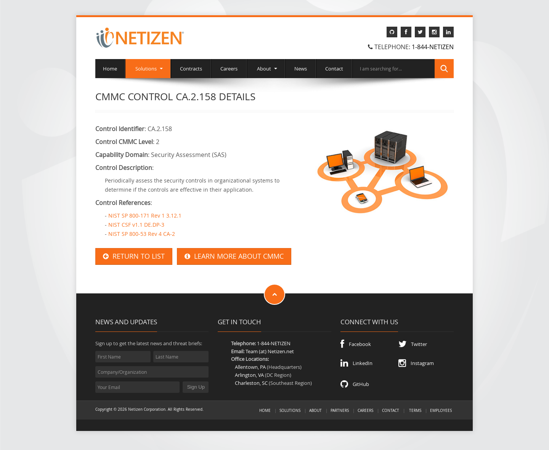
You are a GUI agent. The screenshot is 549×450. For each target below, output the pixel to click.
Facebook (355, 344)
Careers (229, 68)
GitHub (354, 384)
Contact (334, 68)
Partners (340, 410)
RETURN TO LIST (134, 256)
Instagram (416, 363)
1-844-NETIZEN (433, 47)
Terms (415, 410)
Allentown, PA (250, 367)
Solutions (148, 68)
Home (110, 68)
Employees (441, 410)
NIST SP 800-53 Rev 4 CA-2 (141, 233)
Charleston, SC (251, 383)
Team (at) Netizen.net (270, 351)
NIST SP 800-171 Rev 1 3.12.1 (144, 215)
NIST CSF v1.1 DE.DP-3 (136, 224)
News (300, 68)
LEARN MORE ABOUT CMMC (234, 256)
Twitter (412, 344)
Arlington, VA (249, 375)
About (266, 68)
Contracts (191, 68)
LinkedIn (356, 363)
